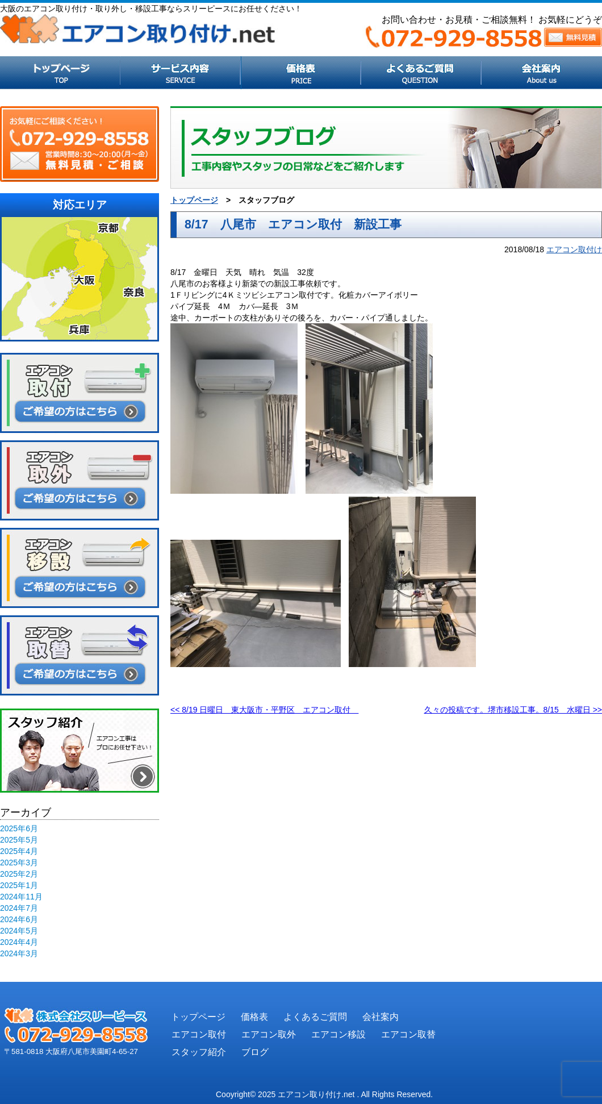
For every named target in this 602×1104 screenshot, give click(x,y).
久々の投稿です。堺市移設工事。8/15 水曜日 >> (513, 709)
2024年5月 (19, 930)
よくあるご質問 (315, 1017)
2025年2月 (19, 873)
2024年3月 (19, 953)
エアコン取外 (268, 1034)
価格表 (254, 1017)
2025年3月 (19, 862)
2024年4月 (19, 942)
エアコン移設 (338, 1034)
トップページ (194, 200)
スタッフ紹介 (199, 1052)
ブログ (255, 1052)
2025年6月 (19, 828)
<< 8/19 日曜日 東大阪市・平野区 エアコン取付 (264, 709)
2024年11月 (21, 896)
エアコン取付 (199, 1034)
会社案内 (380, 1017)
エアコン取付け (574, 249)
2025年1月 (19, 885)
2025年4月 (19, 851)
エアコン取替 (408, 1034)
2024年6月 (19, 919)
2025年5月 (19, 839)
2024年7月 (19, 908)
